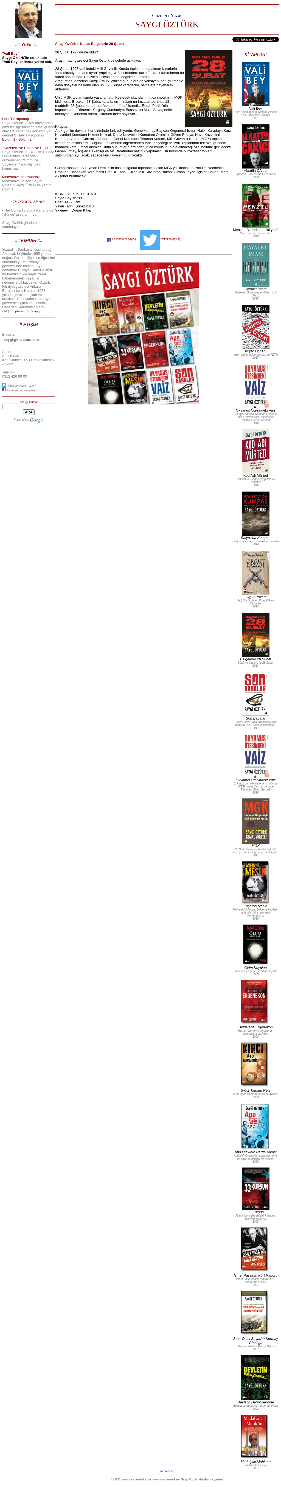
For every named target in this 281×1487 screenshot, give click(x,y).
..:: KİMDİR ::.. (28, 240)
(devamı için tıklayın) (28, 311)
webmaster (167, 1471)
